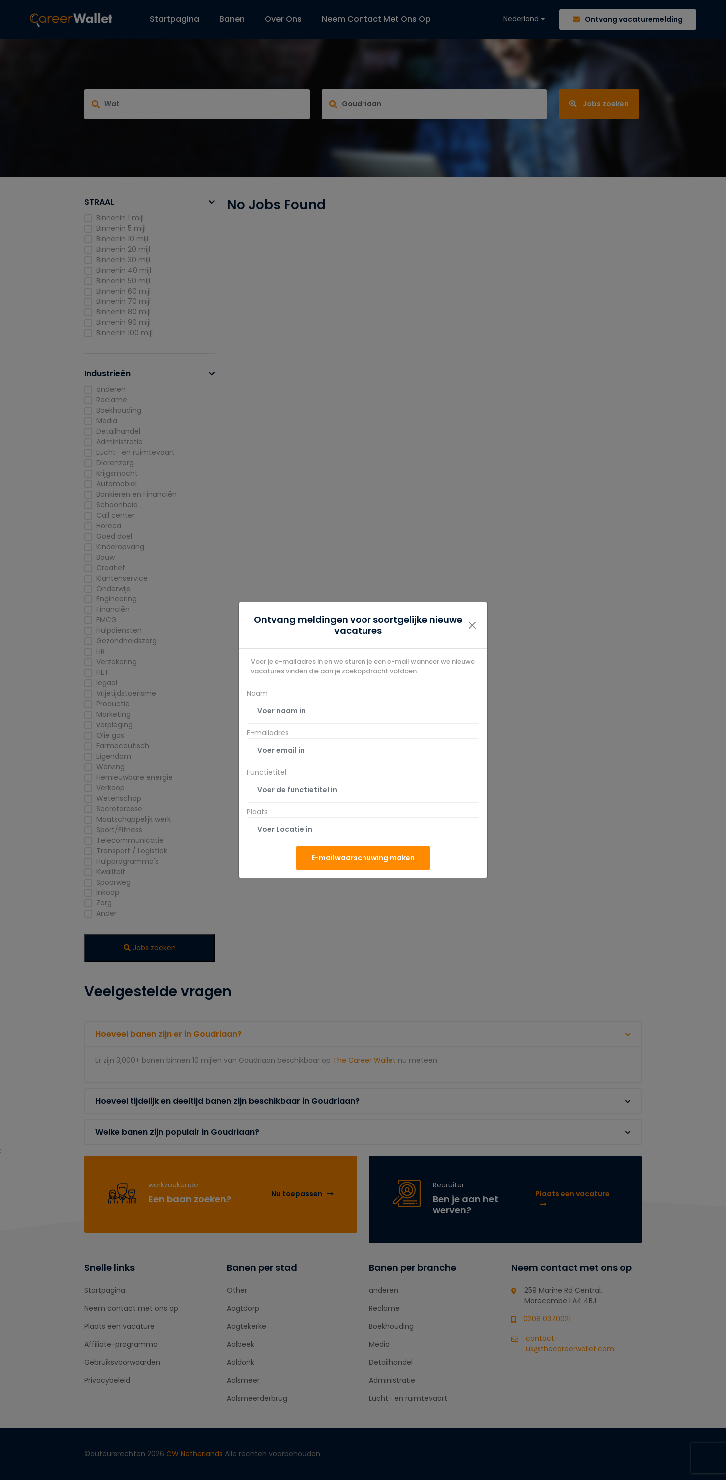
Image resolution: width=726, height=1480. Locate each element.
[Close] (472, 625)
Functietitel (266, 772)
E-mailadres (268, 733)
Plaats (257, 812)
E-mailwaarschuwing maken (363, 858)
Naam (257, 693)
